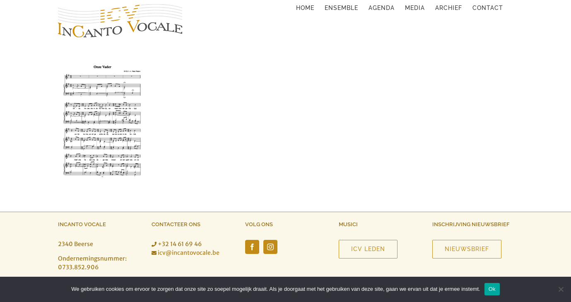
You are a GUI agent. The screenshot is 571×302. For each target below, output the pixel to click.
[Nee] (561, 289)
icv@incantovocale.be (188, 252)
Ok (492, 289)
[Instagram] (270, 247)
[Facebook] (252, 247)
